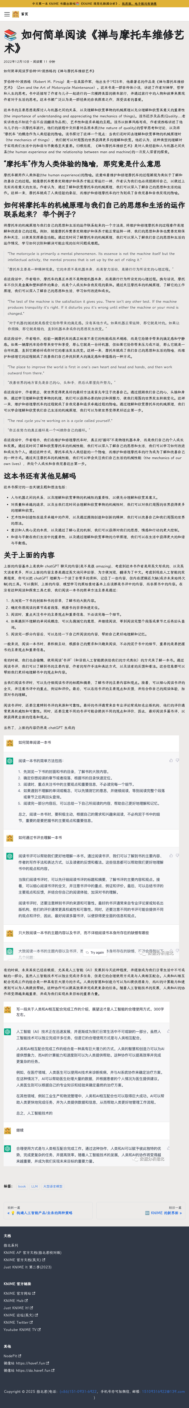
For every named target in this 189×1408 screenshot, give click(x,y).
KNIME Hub (16, 1301)
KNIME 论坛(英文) (21, 1315)
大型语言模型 (52, 1186)
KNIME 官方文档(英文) (24, 1260)
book (22, 1186)
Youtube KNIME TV (22, 1330)
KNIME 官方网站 (19, 1293)
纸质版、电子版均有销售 (139, 3)
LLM (34, 1186)
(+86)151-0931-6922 (78, 1391)
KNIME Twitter (18, 1322)
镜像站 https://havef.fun (26, 1363)
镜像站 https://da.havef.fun (29, 1370)
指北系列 (11, 1245)
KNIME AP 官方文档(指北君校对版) (33, 1252)
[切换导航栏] (7, 14)
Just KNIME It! (18, 1308)
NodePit (12, 1356)
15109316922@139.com (163, 1391)
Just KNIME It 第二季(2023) (28, 1267)
